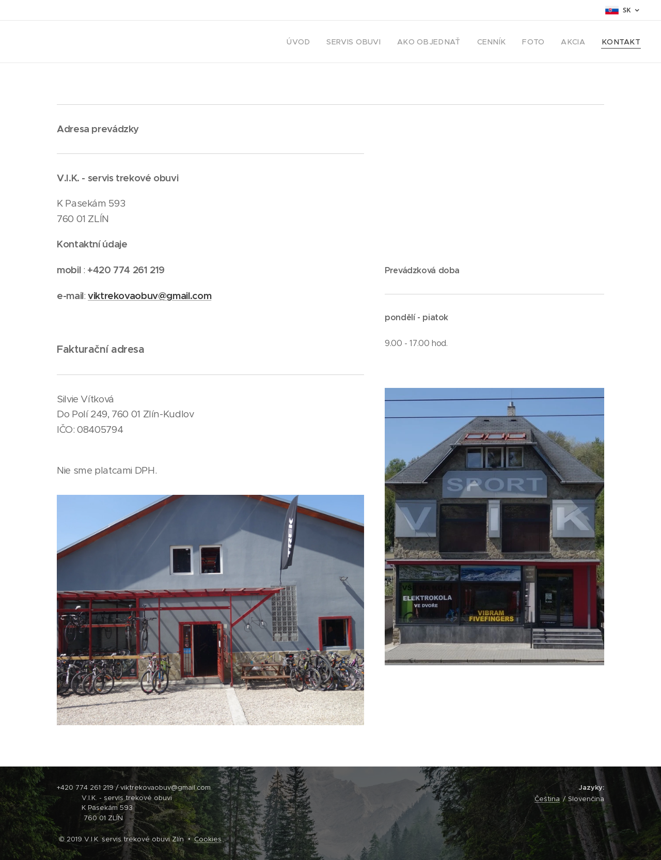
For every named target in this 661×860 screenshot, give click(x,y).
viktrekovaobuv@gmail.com (149, 296)
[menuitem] (327, 42)
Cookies (208, 839)
